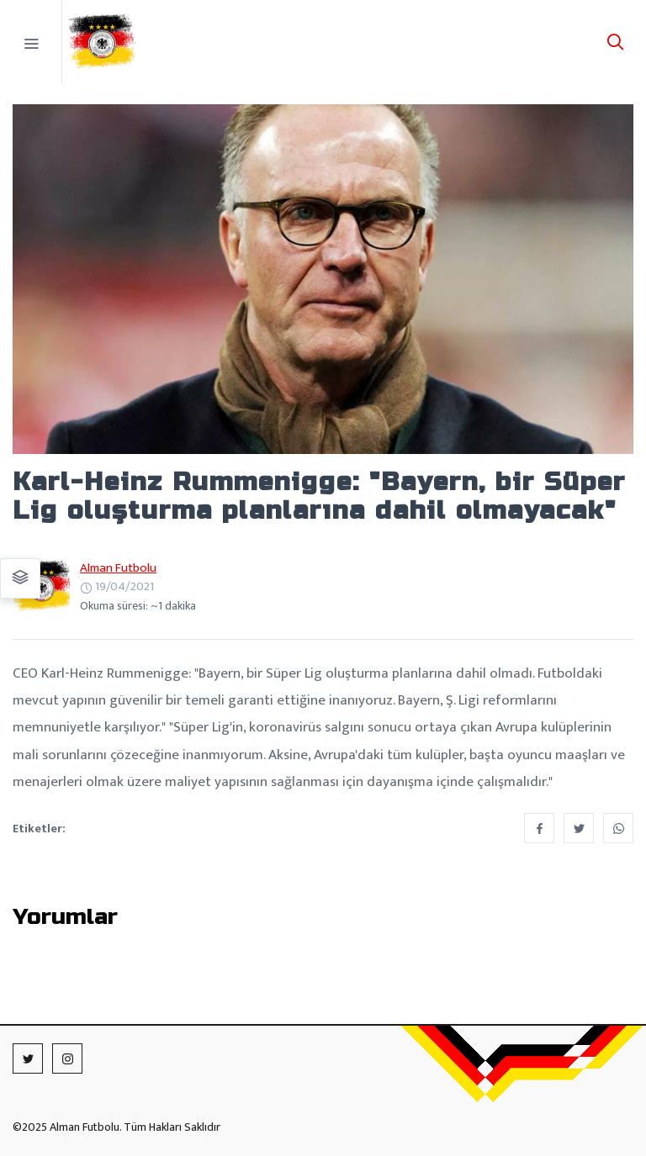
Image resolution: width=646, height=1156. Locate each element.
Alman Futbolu (118, 567)
